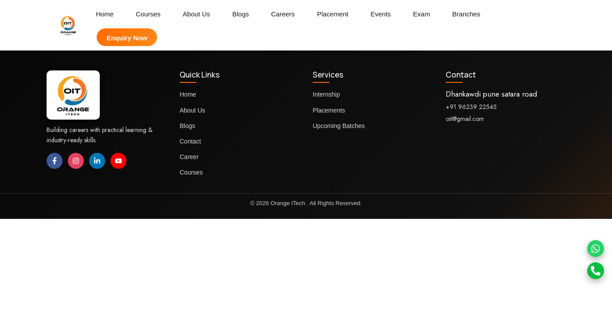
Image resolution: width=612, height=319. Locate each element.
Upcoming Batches (339, 125)
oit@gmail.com (465, 118)
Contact (190, 141)
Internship (326, 94)
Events (381, 14)
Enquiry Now (126, 38)
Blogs (240, 14)
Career (189, 156)
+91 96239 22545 (471, 106)
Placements (329, 110)
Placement (333, 14)
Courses (148, 14)
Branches (466, 14)
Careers (282, 14)
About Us (196, 14)
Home (105, 14)
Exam (421, 14)
